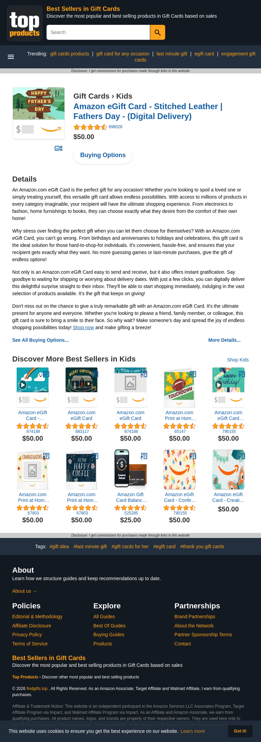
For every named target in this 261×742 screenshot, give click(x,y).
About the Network (193, 625)
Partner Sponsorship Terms (203, 634)
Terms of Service (30, 643)
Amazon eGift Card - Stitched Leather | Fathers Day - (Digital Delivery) (148, 111)
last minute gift (172, 53)
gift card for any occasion (123, 53)
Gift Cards (91, 96)
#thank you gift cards (202, 546)
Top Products (25, 677)
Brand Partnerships (194, 616)
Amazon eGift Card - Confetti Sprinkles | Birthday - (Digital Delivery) (179, 497)
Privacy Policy (27, 634)
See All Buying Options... (40, 340)
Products (102, 643)
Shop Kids (238, 359)
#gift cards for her (130, 546)
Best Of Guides (109, 625)
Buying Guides (108, 634)
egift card (204, 53)
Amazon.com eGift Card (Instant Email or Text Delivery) (228, 415)
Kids (124, 96)
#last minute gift (90, 546)
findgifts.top (37, 688)
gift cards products (69, 53)
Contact (182, 643)
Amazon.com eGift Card (81, 415)
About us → (24, 591)
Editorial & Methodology (37, 616)
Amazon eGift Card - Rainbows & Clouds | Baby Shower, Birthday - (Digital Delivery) (33, 415)
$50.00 (83, 136)
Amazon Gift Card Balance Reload (130, 497)
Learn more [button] (193, 731)
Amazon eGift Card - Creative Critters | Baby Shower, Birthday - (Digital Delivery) (228, 497)
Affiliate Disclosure (31, 625)
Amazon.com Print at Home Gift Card (179, 415)
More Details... (224, 340)
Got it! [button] (240, 731)
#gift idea (59, 546)
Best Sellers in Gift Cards (83, 8)
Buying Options (103, 155)
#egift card (164, 546)
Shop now (83, 327)
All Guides (104, 616)
